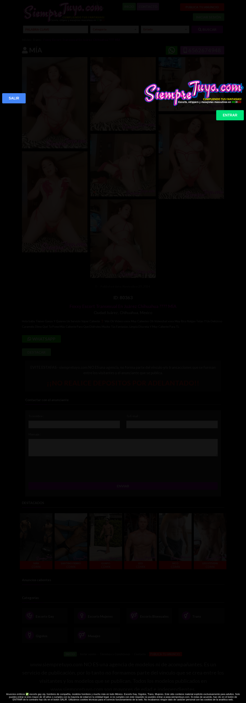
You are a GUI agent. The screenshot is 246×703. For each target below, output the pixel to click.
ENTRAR (230, 115)
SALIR (14, 98)
